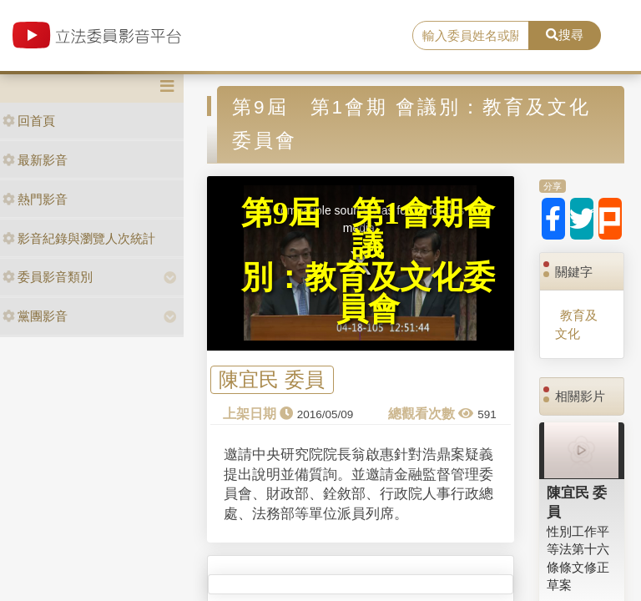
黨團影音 (35, 316)
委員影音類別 (48, 277)
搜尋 (564, 35)
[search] (470, 36)
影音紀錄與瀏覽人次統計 (79, 238)
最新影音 (35, 160)
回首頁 (29, 121)
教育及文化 (576, 324)
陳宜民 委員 (272, 380)
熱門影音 (35, 199)
